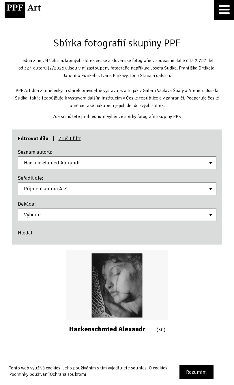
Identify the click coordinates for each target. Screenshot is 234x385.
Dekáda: (27, 204)
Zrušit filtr (70, 138)
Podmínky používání (28, 374)
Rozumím (196, 372)
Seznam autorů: (35, 152)
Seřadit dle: (30, 178)
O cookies (158, 368)
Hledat (25, 233)
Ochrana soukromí (68, 374)
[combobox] (117, 163)
